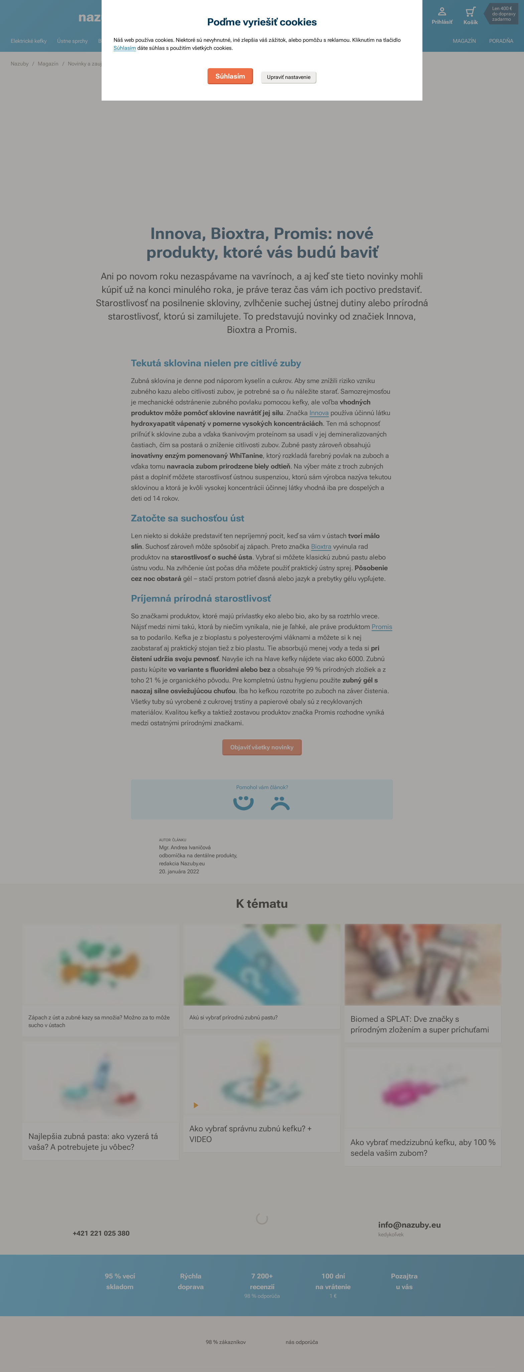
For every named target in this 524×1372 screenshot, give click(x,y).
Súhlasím (125, 48)
